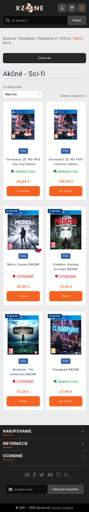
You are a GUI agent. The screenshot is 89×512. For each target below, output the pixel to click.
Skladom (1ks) (25, 171)
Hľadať (76, 20)
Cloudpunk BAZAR (66, 369)
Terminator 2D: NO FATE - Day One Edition (23, 162)
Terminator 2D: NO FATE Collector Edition (65, 162)
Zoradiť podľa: (13, 87)
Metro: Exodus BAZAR (23, 264)
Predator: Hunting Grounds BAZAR (65, 267)
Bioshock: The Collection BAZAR (23, 372)
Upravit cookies (62, 507)
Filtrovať (44, 58)
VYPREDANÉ (25, 276)
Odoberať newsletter (65, 489)
